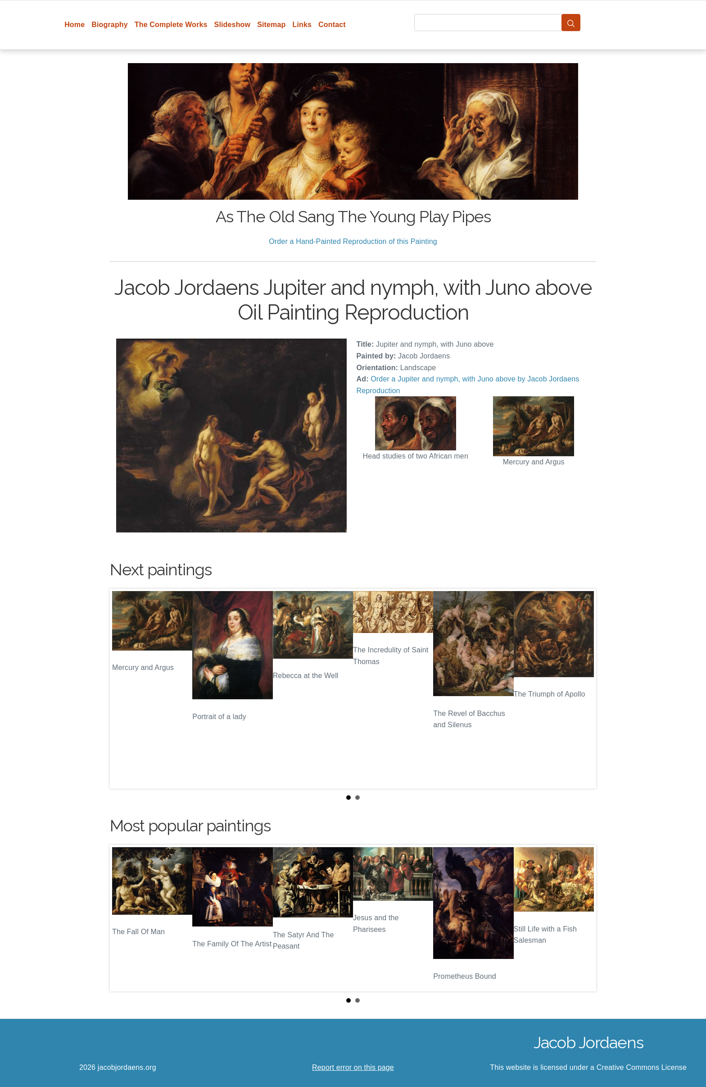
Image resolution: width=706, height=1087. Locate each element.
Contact (332, 24)
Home (74, 24)
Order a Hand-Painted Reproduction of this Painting (353, 241)
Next (582, 689)
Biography (109, 24)
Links (302, 24)
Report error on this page (353, 1067)
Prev (124, 689)
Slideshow (232, 24)
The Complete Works (171, 24)
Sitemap (271, 24)
